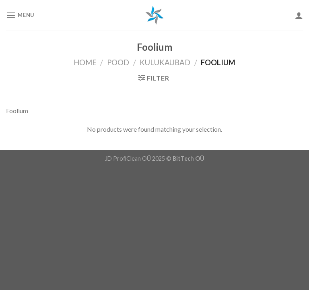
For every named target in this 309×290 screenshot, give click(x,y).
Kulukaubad (165, 62)
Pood (118, 62)
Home (85, 62)
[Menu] (20, 15)
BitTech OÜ (188, 158)
